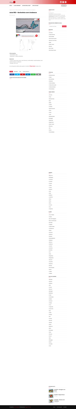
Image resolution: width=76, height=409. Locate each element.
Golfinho (50, 195)
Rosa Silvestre (51, 267)
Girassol (50, 236)
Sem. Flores (51, 48)
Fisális (50, 312)
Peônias (50, 265)
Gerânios (50, 234)
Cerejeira (50, 224)
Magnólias (51, 255)
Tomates (50, 343)
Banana (50, 289)
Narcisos (50, 259)
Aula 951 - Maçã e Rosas (59, 394)
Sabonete (51, 81)
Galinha (50, 189)
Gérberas (50, 240)
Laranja (50, 318)
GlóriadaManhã (52, 238)
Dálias (50, 230)
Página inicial (12, 9)
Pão (49, 128)
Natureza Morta (52, 116)
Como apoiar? (59, 407)
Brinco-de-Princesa (52, 220)
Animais (50, 94)
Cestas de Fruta (52, 34)
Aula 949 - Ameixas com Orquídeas (59, 400)
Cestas (50, 104)
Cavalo (50, 183)
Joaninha (51, 197)
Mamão (50, 320)
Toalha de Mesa (52, 83)
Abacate (50, 279)
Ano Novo (51, 32)
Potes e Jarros (51, 44)
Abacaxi (50, 281)
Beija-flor (51, 175)
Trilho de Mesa (51, 88)
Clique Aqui (32, 66)
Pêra (50, 338)
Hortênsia (51, 244)
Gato (50, 193)
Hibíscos (50, 242)
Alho (50, 285)
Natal (50, 42)
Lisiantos (50, 249)
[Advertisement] (62, 61)
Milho (50, 328)
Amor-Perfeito (51, 214)
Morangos (51, 330)
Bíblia (50, 102)
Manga (50, 322)
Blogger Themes (28, 407)
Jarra (50, 114)
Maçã (50, 324)
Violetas (50, 273)
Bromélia (50, 222)
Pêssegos (51, 339)
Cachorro (51, 179)
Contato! (64, 407)
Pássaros (50, 126)
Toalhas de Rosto (52, 86)
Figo (50, 310)
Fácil (20, 71)
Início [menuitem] (11, 5)
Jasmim (50, 246)
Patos (50, 201)
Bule (50, 100)
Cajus (50, 295)
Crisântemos (51, 228)
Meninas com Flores (52, 40)
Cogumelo (51, 306)
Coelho (50, 185)
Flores (50, 110)
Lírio (50, 251)
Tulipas (50, 271)
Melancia (50, 326)
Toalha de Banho (18, 9)
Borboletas (16, 71)
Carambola (51, 296)
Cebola (50, 298)
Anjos (50, 96)
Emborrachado (52, 75)
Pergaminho (51, 122)
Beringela (51, 291)
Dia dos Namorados (52, 38)
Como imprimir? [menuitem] (17, 5)
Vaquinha (51, 208)
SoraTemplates (16, 407)
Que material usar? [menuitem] (26, 5)
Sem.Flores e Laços (52, 50)
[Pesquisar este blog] (55, 26)
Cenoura (50, 300)
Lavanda (50, 248)
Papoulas (51, 263)
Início (54, 407)
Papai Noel (51, 120)
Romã (50, 341)
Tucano (50, 204)
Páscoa (50, 46)
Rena (50, 202)
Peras (50, 332)
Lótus (50, 253)
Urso (50, 206)
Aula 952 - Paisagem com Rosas (59, 390)
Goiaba (50, 314)
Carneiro (50, 181)
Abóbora (50, 283)
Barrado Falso (51, 98)
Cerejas (50, 302)
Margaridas (51, 257)
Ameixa (50, 287)
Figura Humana (52, 108)
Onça (50, 199)
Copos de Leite (51, 226)
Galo (50, 191)
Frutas (50, 112)
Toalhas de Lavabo (52, 85)
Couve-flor (51, 308)
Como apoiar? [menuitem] (35, 5)
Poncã (50, 336)
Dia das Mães (51, 36)
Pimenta (50, 334)
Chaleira (50, 106)
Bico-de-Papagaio (52, 218)
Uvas (50, 345)
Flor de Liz (50, 232)
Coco (50, 304)
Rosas (50, 130)
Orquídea (51, 261)
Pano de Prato (51, 79)
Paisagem (51, 118)
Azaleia (50, 216)
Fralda (50, 77)
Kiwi (49, 316)
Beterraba (51, 293)
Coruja (50, 187)
